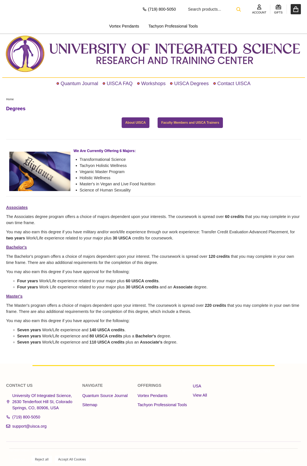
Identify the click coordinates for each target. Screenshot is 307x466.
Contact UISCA (232, 83)
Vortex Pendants (124, 26)
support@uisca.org (26, 426)
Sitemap (89, 405)
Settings (19, 459)
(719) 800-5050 (23, 417)
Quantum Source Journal (105, 395)
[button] (153, 54)
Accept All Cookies (72, 459)
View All (200, 395)
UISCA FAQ (118, 83)
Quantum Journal (77, 83)
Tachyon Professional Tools (173, 26)
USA (197, 386)
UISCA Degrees (189, 83)
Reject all (42, 459)
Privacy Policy (261, 450)
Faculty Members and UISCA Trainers (190, 122)
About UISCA (135, 122)
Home (10, 99)
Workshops (151, 83)
